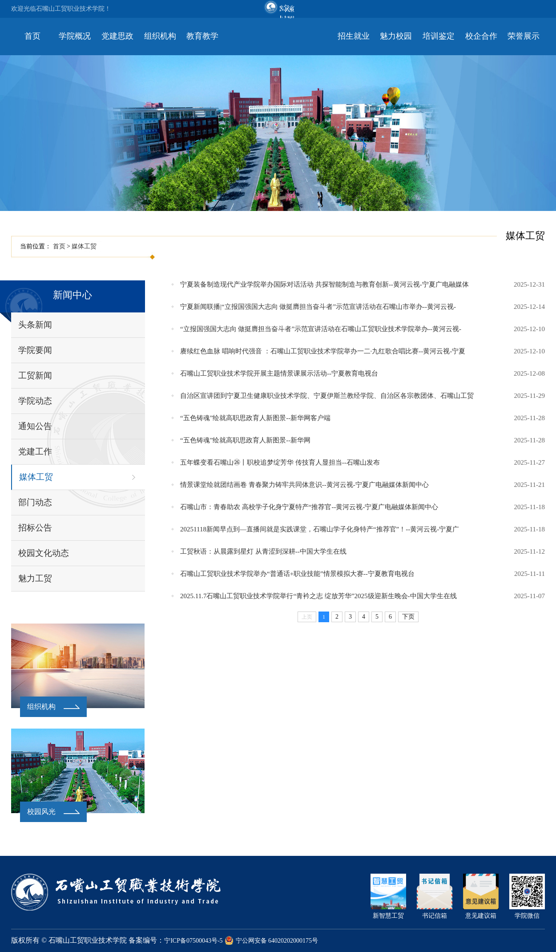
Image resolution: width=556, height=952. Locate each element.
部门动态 (35, 502)
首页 (32, 36)
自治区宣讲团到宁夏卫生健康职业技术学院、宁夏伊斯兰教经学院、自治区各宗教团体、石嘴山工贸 (327, 395)
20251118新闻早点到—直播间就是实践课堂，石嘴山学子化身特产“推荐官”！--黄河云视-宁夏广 (319, 529)
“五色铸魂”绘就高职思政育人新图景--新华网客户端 (255, 417)
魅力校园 (396, 36)
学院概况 (75, 36)
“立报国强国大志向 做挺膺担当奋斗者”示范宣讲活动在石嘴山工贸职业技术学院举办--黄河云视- (320, 328)
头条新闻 (35, 324)
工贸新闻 (35, 375)
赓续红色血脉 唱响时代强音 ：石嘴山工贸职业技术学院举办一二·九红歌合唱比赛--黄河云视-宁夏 (322, 351)
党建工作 (35, 451)
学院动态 (35, 400)
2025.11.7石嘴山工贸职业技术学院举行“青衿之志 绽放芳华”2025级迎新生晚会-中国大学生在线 (318, 596)
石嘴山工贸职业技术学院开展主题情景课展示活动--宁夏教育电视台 (279, 373)
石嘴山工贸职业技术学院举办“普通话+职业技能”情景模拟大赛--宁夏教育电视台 (297, 573)
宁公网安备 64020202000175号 (271, 940)
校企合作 (481, 36)
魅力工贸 (35, 578)
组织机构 (160, 36)
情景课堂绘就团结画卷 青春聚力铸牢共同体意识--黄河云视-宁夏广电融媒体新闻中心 (304, 484)
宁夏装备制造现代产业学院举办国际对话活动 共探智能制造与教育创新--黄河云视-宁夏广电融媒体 (324, 284)
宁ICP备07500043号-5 (193, 940)
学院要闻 (35, 350)
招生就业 (354, 36)
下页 (408, 616)
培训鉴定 (439, 36)
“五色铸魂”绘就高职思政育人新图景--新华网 (245, 440)
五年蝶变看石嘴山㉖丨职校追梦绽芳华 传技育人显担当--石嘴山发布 (280, 462)
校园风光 (41, 811)
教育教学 (202, 36)
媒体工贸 (84, 246)
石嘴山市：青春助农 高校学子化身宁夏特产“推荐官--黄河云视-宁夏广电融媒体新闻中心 (309, 506)
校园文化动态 (43, 553)
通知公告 (35, 426)
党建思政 (117, 36)
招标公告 (35, 527)
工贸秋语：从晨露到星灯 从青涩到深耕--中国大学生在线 (263, 551)
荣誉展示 (524, 36)
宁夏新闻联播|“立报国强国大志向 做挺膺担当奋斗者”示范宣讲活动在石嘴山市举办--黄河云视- (318, 306)
